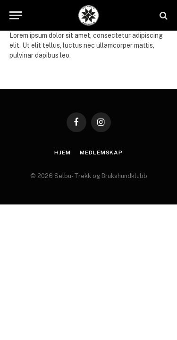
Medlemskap (101, 152)
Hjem (62, 152)
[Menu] (15, 15)
